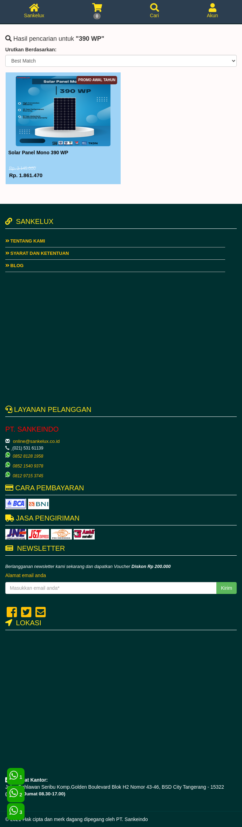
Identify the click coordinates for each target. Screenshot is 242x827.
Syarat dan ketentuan (37, 253)
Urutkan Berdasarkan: (30, 49)
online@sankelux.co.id (36, 441)
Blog (14, 265)
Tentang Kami (25, 241)
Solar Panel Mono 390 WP (38, 152)
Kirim (226, 588)
